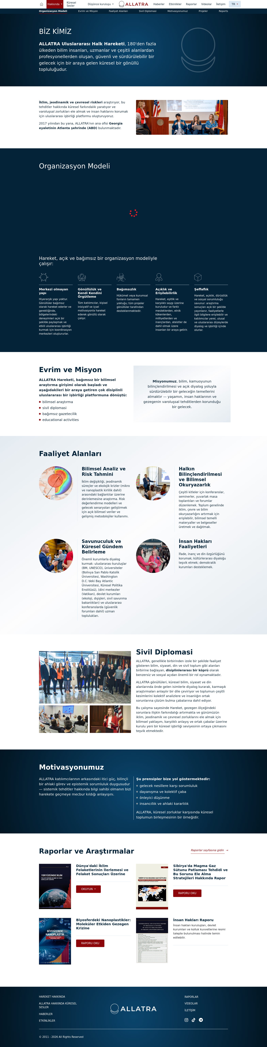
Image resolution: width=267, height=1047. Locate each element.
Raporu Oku (187, 893)
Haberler (158, 4)
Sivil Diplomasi (147, 11)
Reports (223, 11)
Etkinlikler (175, 4)
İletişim (220, 4)
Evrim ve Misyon (88, 11)
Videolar (206, 4)
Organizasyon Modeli (53, 11)
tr (234, 4)
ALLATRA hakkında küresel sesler (58, 1005)
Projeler (203, 11)
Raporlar (191, 4)
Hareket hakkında (52, 996)
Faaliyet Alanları (118, 11)
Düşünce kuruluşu (100, 4)
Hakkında (54, 4)
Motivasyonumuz (178, 11)
